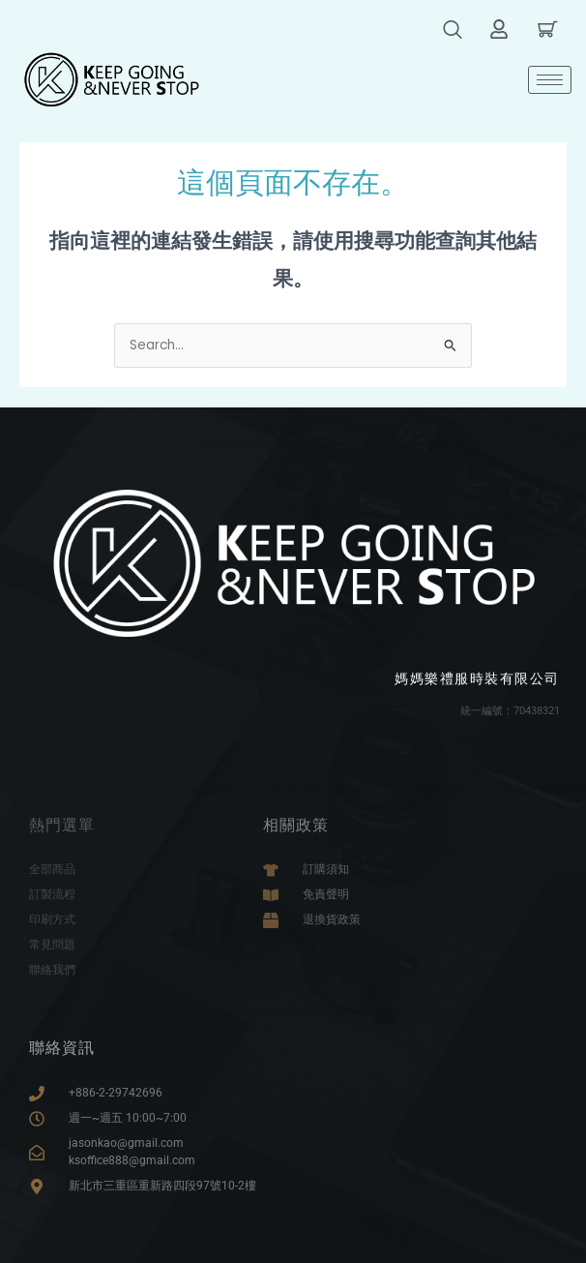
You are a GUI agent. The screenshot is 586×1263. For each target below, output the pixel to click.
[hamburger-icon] (549, 80)
